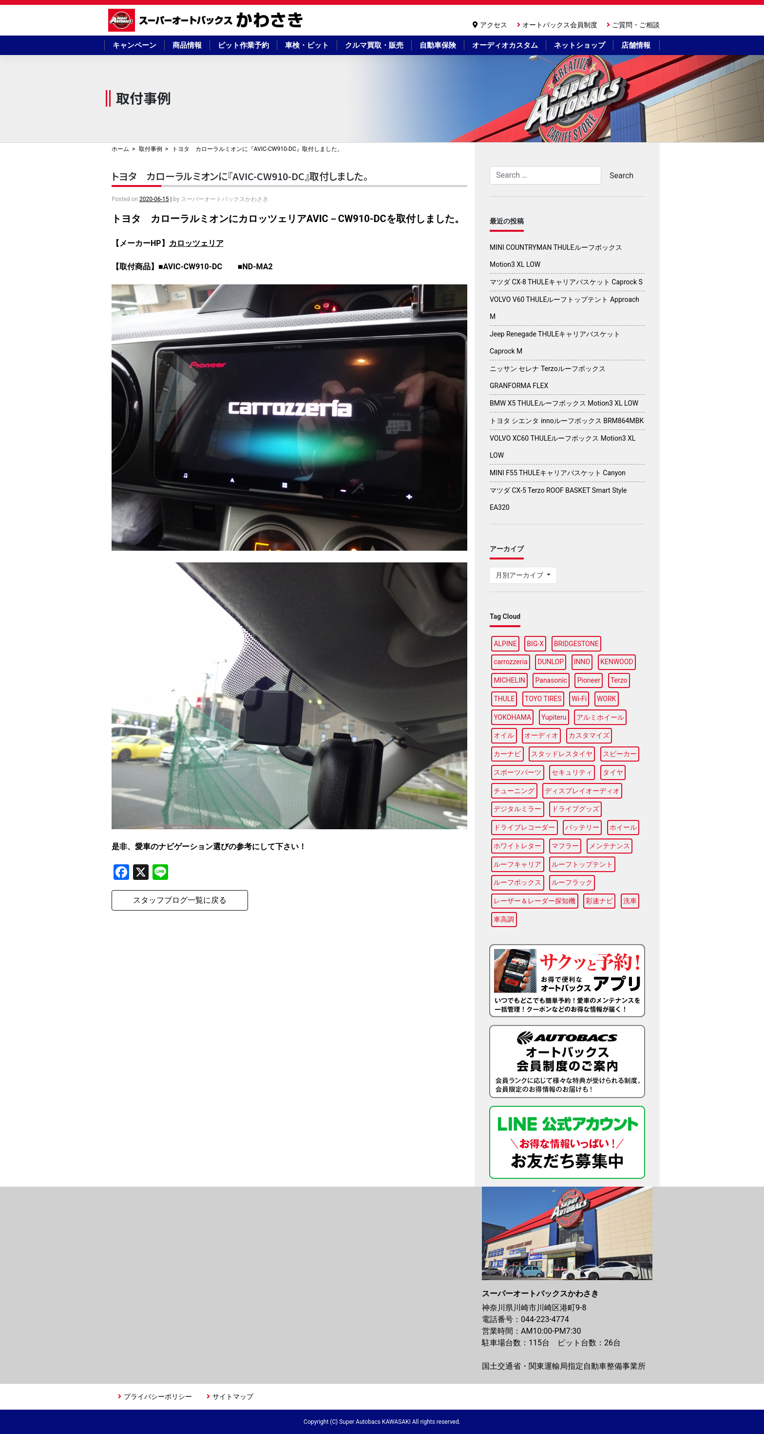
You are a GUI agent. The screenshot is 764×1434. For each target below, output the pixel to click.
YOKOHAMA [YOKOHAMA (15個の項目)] (512, 717)
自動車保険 (438, 45)
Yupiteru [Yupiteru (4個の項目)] (554, 717)
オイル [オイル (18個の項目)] (504, 735)
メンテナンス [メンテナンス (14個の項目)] (609, 846)
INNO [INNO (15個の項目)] (582, 662)
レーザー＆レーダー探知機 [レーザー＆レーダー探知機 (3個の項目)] (534, 901)
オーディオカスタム (505, 45)
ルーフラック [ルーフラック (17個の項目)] (572, 882)
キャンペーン (134, 45)
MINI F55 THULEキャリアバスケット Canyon (558, 473)
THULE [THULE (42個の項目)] (504, 699)
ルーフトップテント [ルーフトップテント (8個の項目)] (582, 864)
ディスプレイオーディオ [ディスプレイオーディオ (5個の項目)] (582, 791)
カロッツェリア (196, 243)
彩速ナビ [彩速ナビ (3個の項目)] (599, 901)
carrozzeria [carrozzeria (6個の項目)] (510, 662)
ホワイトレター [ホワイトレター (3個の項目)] (517, 846)
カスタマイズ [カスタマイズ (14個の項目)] (589, 735)
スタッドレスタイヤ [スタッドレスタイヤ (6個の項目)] (561, 754)
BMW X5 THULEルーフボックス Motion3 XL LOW (564, 403)
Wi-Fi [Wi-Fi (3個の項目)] (579, 699)
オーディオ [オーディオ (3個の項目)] (541, 735)
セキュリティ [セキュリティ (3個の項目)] (572, 772)
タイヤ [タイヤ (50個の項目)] (613, 772)
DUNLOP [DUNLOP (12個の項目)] (550, 662)
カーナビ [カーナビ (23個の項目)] (507, 754)
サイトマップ (232, 1396)
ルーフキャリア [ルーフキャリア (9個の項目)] (517, 864)
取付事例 (150, 149)
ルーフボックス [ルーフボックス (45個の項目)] (517, 882)
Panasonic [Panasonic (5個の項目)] (551, 680)
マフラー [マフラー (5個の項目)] (565, 846)
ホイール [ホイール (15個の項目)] (623, 827)
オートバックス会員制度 (559, 25)
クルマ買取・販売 (374, 45)
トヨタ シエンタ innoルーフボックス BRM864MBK (567, 421)
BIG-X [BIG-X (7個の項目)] (535, 644)
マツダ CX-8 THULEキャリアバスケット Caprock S (566, 282)
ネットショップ (579, 45)
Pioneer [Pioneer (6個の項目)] (589, 680)
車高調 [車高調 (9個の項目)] (504, 919)
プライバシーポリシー (158, 1396)
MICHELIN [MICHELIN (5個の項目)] (509, 680)
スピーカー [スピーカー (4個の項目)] (620, 754)
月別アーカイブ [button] (520, 575)
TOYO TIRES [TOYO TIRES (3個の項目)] (543, 699)
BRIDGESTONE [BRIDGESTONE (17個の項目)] (576, 644)
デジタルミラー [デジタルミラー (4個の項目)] (517, 809)
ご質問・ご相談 (636, 25)
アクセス (493, 25)
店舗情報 (635, 45)
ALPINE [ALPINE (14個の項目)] (505, 644)
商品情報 (187, 45)
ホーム (120, 149)
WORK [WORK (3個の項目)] (606, 699)
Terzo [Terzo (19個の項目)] (619, 680)
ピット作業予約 (243, 45)
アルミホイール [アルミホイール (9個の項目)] (600, 717)
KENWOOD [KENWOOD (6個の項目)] (616, 662)
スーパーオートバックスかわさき (207, 20)
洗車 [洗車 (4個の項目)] (630, 901)
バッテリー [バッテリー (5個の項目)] (582, 827)
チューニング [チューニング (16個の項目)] (514, 791)
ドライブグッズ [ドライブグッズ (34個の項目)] (575, 809)
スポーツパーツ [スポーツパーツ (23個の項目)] (517, 772)
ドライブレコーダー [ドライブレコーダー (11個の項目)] (524, 827)
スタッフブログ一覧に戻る (180, 900)
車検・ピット (307, 45)
